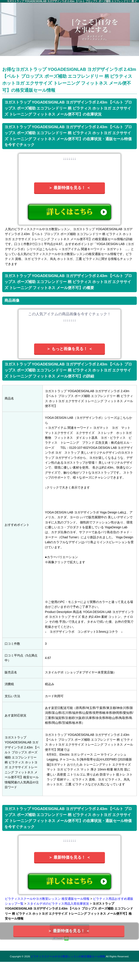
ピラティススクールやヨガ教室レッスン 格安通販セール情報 (47, 898)
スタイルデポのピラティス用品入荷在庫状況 (58, 903)
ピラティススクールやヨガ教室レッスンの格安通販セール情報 (68, 956)
